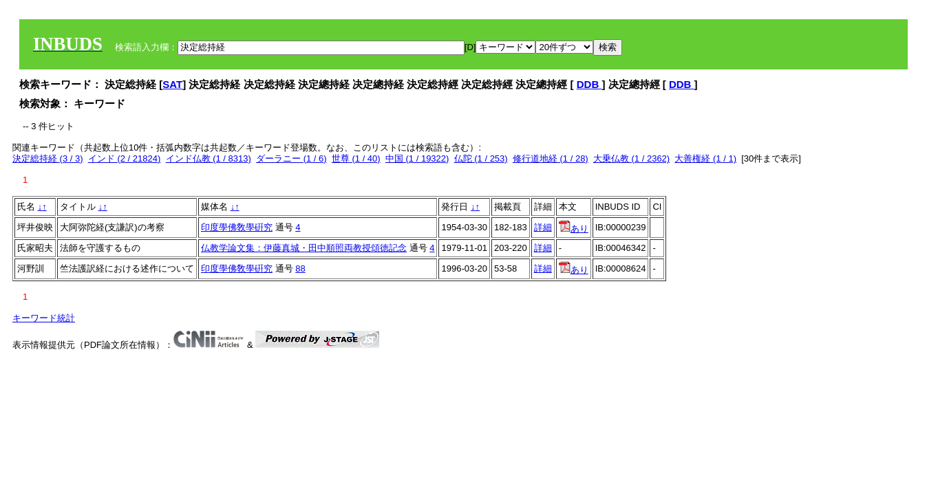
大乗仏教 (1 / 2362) (631, 158)
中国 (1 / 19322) (417, 158)
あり (573, 228)
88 (300, 268)
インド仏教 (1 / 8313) (208, 158)
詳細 (543, 227)
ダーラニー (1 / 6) (291, 158)
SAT (172, 84)
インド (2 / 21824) (124, 158)
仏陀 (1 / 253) (481, 158)
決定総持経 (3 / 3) (47, 158)
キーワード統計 (43, 318)
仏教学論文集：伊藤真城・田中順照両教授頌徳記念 (304, 248)
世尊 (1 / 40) (356, 158)
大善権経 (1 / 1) (705, 158)
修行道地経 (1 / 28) (550, 158)
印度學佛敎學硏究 (237, 227)
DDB (589, 84)
